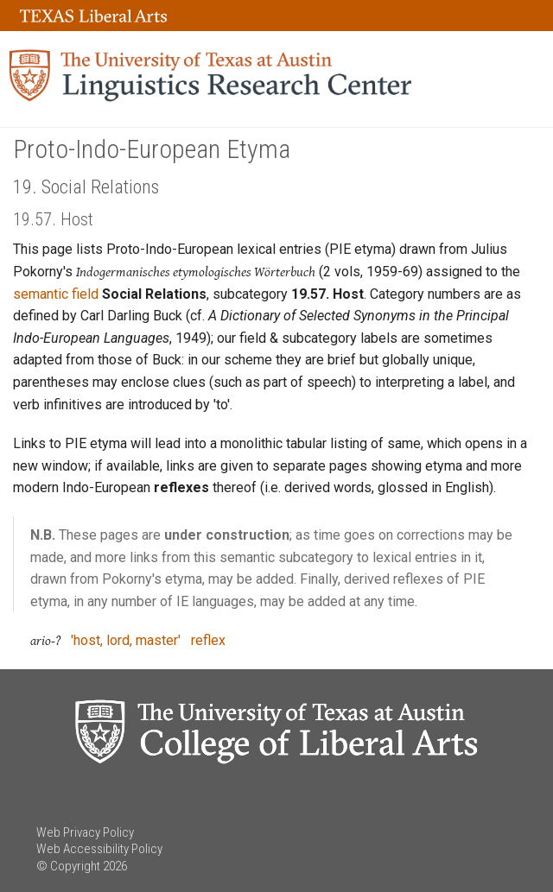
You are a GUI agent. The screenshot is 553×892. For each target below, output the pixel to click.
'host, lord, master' (126, 640)
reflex (208, 640)
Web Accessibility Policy (99, 849)
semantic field (56, 294)
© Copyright (68, 866)
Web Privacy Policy (85, 832)
